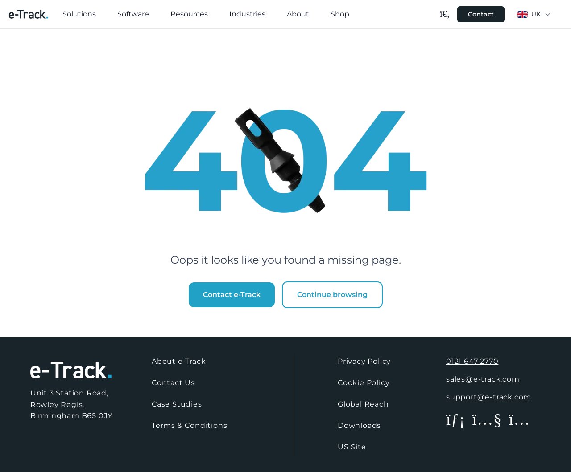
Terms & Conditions (189, 425)
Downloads (359, 425)
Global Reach (363, 404)
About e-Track (179, 361)
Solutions (79, 14)
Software (133, 14)
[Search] (444, 13)
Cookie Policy (363, 382)
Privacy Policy (364, 361)
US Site (352, 447)
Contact (481, 14)
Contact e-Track (232, 294)
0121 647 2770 (472, 361)
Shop (340, 14)
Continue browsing (332, 294)
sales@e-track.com (483, 379)
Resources (189, 14)
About (298, 14)
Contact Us (173, 382)
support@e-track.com (488, 397)
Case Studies (177, 404)
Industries (247, 14)
